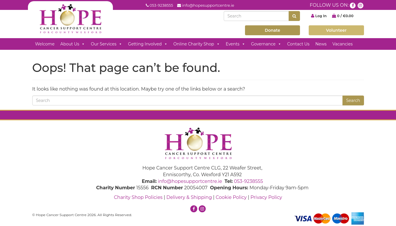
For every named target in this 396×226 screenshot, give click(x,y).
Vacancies (342, 44)
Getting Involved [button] (148, 44)
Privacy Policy (266, 197)
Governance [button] (266, 44)
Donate (272, 30)
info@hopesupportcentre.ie (208, 5)
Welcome (45, 44)
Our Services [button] (106, 44)
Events (235, 44)
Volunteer (336, 30)
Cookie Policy (231, 197)
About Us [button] (72, 44)
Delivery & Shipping (189, 197)
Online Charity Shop (196, 44)
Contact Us (298, 44)
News (321, 44)
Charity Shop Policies (138, 197)
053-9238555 (161, 5)
